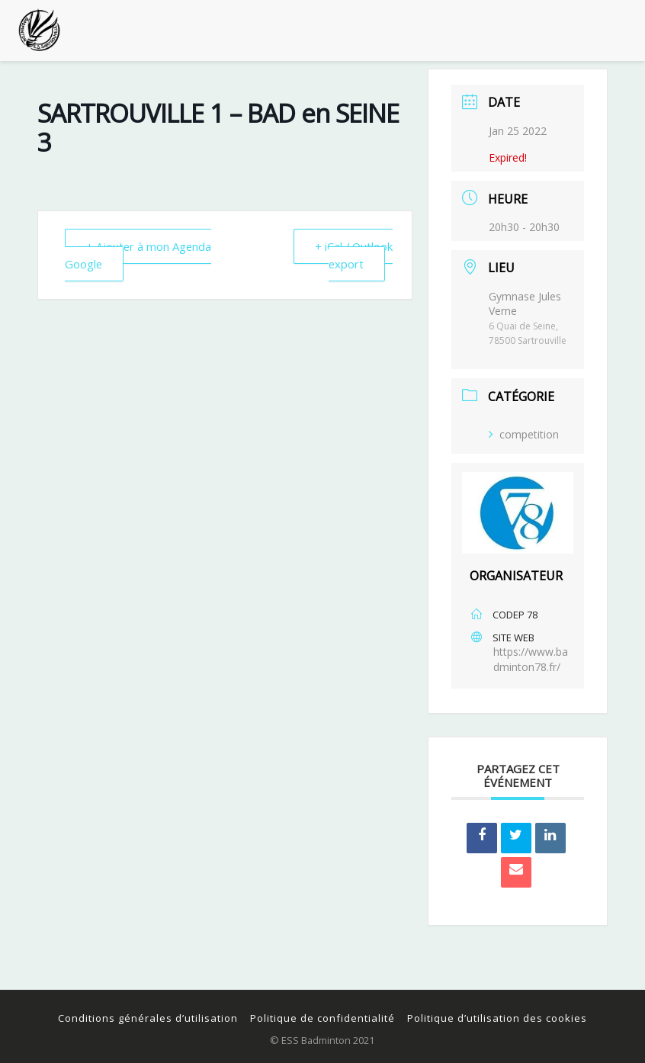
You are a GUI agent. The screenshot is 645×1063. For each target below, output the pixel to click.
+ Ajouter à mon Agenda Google (139, 255)
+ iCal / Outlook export (353, 255)
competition (524, 434)
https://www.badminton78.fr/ (530, 659)
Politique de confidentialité (322, 1018)
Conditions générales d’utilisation (148, 1018)
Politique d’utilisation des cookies (497, 1018)
